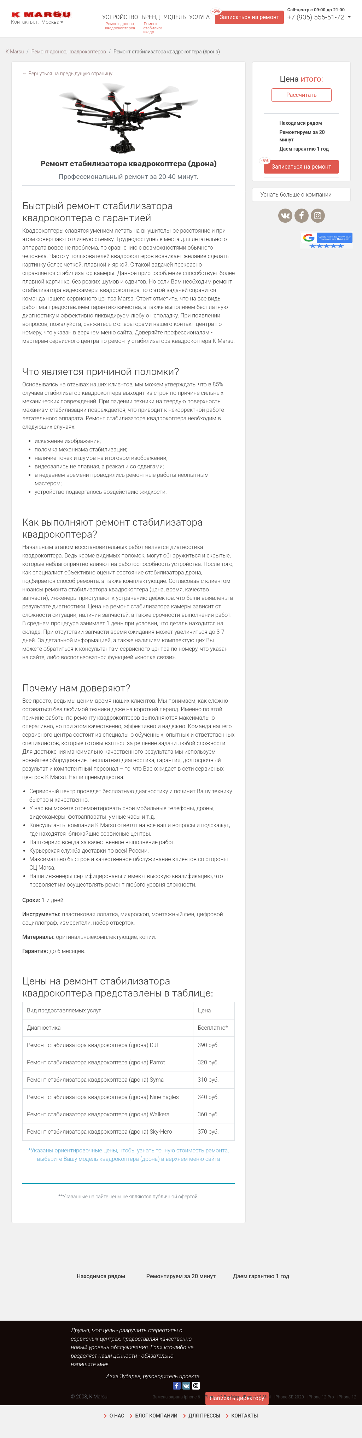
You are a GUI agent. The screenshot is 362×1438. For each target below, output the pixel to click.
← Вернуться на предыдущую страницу (67, 73)
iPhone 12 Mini (257, 1397)
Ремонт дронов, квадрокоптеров (120, 26)
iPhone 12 (347, 1397)
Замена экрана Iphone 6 (176, 1397)
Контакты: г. (25, 22)
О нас (117, 1416)
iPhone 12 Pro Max (221, 1397)
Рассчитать (301, 95)
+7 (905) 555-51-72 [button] (316, 17)
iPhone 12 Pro (321, 1397)
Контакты (245, 1416)
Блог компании (156, 1416)
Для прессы (204, 1416)
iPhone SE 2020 (289, 1397)
